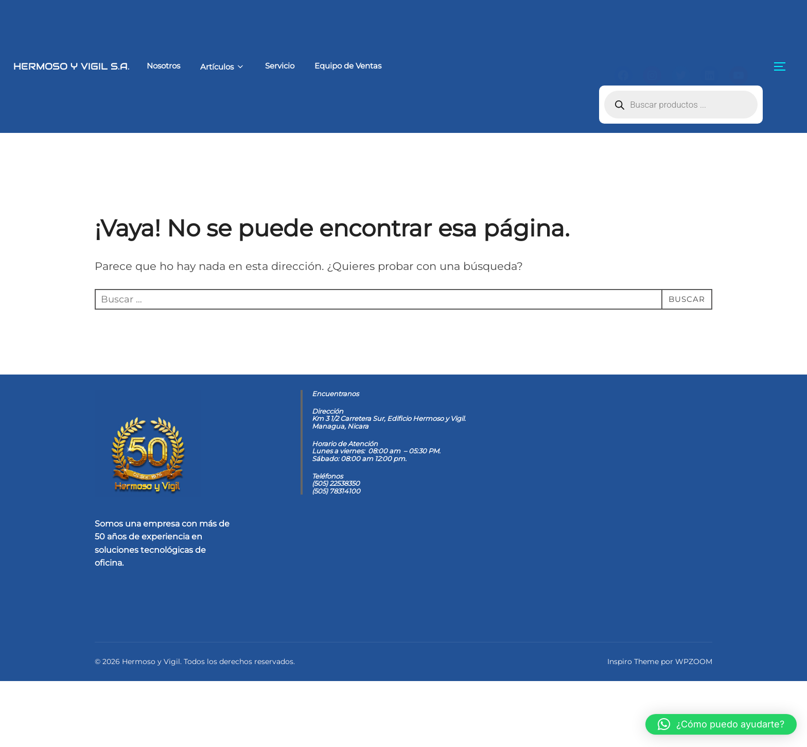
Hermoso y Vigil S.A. (59, 66)
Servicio (256, 66)
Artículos (198, 67)
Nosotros (139, 66)
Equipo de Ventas (324, 66)
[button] (721, 724)
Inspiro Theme (633, 727)
